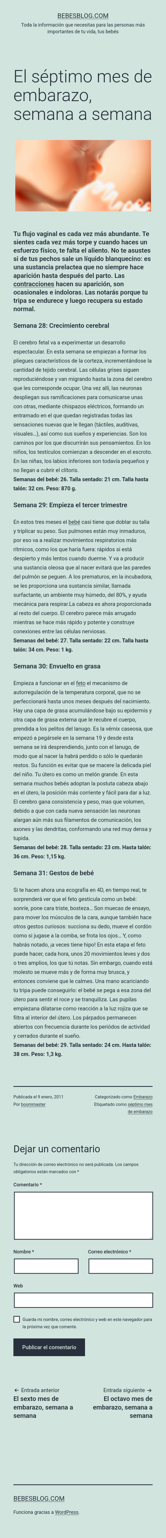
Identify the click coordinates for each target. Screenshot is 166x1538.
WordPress (66, 1512)
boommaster (33, 1104)
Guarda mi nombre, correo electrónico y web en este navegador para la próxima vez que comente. (87, 1323)
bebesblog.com (83, 16)
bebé (74, 522)
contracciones (33, 284)
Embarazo (143, 1096)
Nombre (23, 1251)
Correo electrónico (109, 1251)
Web (18, 1286)
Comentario (27, 1184)
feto (81, 683)
